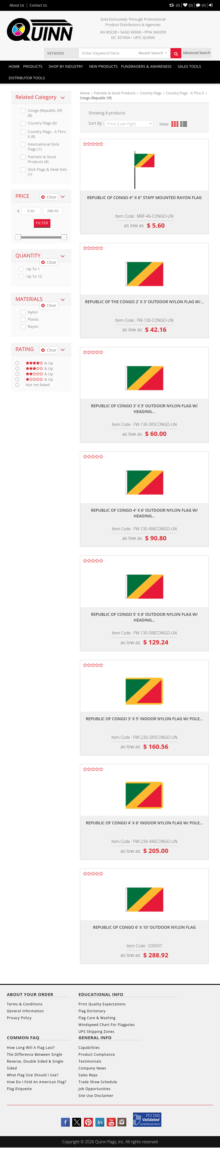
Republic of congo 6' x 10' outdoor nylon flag (144, 927)
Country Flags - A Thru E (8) (47, 134)
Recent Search (150, 52)
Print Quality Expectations (102, 1004)
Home (14, 66)
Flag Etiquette (19, 1088)
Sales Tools (189, 66)
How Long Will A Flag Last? (31, 1047)
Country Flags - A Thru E (185, 93)
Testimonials (89, 1061)
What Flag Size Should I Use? (32, 1075)
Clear (48, 197)
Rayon (33, 326)
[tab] (41, 97)
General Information (25, 1011)
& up (39, 363)
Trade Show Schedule (97, 1081)
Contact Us (38, 5)
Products (32, 66)
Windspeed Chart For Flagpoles (106, 1024)
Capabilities (89, 1047)
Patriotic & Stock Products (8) (42, 159)
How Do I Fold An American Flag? (36, 1081)
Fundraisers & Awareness (146, 66)
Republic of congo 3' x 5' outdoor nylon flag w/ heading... (144, 408)
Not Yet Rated (38, 384)
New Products (103, 66)
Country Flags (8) (42, 123)
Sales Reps (88, 1075)
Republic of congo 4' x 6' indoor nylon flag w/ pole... (144, 822)
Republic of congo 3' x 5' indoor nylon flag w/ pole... (144, 718)
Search (177, 55)
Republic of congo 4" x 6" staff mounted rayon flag (144, 197)
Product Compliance (96, 1054)
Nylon (33, 312)
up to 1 (33, 269)
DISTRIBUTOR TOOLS (27, 77)
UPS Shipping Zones (96, 1031)
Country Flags (151, 93)
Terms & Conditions (25, 1004)
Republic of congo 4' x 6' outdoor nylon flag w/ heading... (144, 513)
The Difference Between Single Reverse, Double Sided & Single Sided (35, 1061)
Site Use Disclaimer (95, 1095)
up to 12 (34, 276)
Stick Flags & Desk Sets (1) (47, 172)
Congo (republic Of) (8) (45, 113)
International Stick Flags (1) (43, 147)
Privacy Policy (19, 1017)
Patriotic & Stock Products (114, 93)
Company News (92, 1068)
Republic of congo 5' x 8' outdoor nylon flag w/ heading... (144, 617)
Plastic (33, 319)
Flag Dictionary (91, 1011)
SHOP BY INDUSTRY (66, 66)
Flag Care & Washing (96, 1017)
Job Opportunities (94, 1088)
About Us (16, 5)
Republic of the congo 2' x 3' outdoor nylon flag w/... (144, 301)
